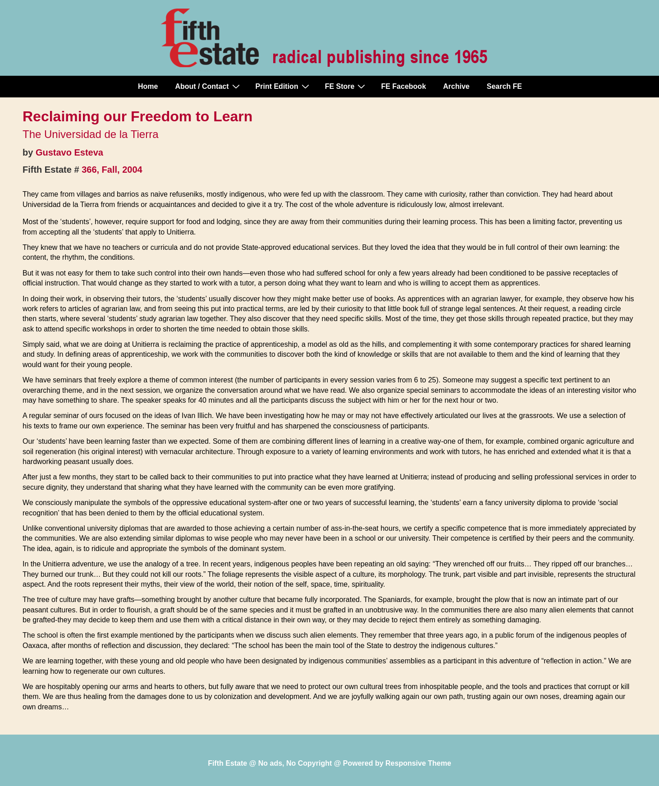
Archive (456, 86)
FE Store (346, 86)
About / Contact (208, 86)
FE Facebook (403, 86)
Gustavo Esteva (69, 152)
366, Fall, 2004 (112, 170)
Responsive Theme (418, 763)
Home (148, 86)
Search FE (504, 86)
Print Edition (283, 86)
